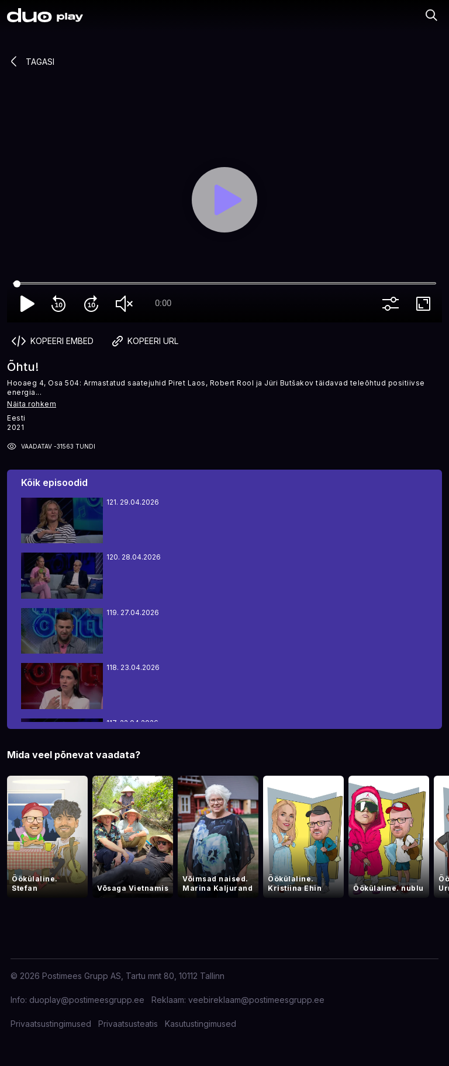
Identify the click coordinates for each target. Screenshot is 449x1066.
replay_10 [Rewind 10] (61, 304)
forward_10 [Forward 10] (94, 304)
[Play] (224, 199)
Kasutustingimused (200, 1024)
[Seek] (224, 283)
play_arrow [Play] (28, 304)
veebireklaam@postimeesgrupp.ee (256, 1000)
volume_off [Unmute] (126, 304)
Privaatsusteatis (128, 1024)
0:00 (163, 303)
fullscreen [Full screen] (426, 304)
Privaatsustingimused (51, 1024)
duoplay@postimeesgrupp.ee (86, 1000)
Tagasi (30, 61)
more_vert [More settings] (393, 304)
